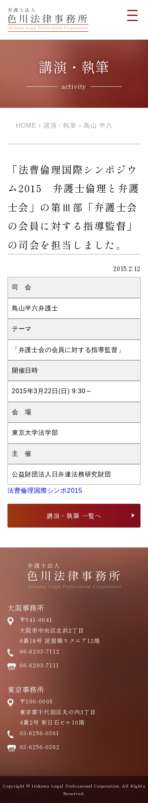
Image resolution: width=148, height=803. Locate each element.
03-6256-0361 (40, 733)
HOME (26, 125)
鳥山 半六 (98, 125)
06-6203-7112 (40, 651)
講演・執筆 (60, 125)
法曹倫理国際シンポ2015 (44, 490)
